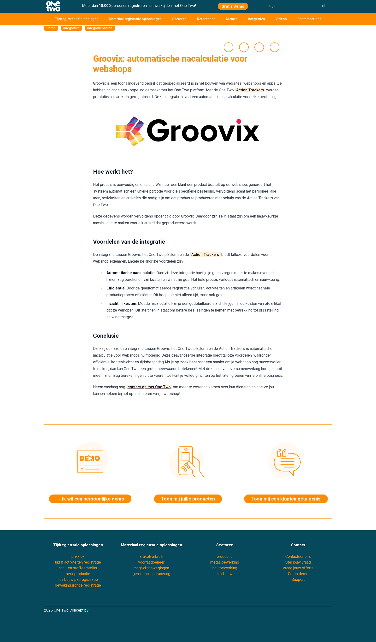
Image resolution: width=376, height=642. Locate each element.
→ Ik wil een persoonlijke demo (90, 499)
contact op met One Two (149, 387)
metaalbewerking (224, 562)
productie (225, 556)
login (272, 5)
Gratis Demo (233, 6)
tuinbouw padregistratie (78, 579)
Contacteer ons (309, 19)
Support (298, 579)
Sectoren (179, 19)
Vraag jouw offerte (298, 568)
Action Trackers (250, 90)
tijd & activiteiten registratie (78, 562)
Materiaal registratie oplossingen (135, 19)
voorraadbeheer (151, 562)
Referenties (206, 19)
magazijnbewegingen (151, 568)
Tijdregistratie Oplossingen (76, 19)
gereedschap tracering (151, 573)
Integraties (256, 19)
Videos (281, 19)
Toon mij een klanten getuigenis (286, 499)
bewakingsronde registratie (78, 585)
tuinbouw (224, 573)
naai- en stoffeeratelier (78, 568)
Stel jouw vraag (298, 562)
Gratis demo (298, 573)
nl (323, 5)
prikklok (78, 556)
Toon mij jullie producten (188, 499)
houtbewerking (224, 568)
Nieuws (231, 19)
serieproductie (78, 573)
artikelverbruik (151, 556)
